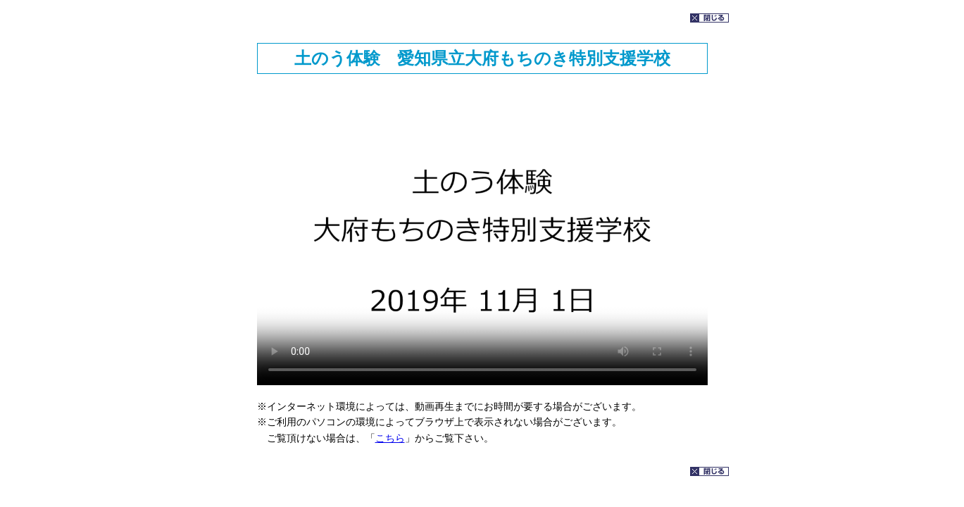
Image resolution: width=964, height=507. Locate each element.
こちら (390, 438)
